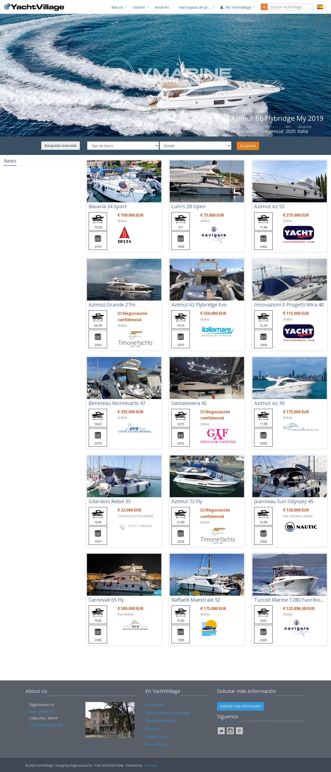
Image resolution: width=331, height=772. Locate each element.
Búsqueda (248, 145)
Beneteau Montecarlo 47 (117, 403)
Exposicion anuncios (161, 720)
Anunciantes (155, 704)
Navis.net (150, 765)
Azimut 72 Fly (186, 501)
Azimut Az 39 (269, 403)
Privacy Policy (156, 744)
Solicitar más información (240, 706)
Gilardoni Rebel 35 (110, 501)
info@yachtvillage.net (46, 725)
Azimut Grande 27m (112, 304)
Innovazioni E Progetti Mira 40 (289, 304)
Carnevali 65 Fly (106, 599)
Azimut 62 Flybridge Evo (199, 304)
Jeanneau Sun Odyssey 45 (283, 501)
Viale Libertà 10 (41, 711)
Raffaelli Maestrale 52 (195, 599)
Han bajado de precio (197, 7)
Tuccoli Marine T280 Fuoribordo (291, 599)
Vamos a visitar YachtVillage (167, 712)
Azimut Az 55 (269, 206)
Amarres (162, 7)
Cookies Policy (156, 736)
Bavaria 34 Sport (108, 206)
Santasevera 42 (189, 403)
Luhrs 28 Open (188, 206)
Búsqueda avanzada (60, 145)
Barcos (117, 7)
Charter (139, 7)
